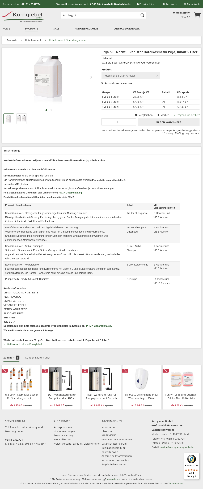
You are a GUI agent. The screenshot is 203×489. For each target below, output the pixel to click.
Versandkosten (62, 439)
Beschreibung (11, 150)
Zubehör (11, 357)
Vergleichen (144, 115)
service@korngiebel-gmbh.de (176, 447)
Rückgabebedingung (113, 447)
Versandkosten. (175, 483)
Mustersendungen (64, 431)
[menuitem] (170, 4)
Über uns (107, 431)
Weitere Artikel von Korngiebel (22, 344)
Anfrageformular (63, 427)
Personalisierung (63, 435)
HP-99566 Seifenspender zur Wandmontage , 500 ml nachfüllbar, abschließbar (141, 396)
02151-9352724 (14, 439)
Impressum (108, 427)
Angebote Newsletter (114, 464)
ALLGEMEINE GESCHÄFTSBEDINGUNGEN (117, 437)
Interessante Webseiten (115, 460)
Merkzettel (171, 4)
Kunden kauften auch (37, 357)
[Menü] (197, 455)
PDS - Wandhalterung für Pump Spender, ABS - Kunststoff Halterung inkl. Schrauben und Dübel (61, 396)
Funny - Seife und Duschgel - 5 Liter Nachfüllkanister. (182, 396)
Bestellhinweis (110, 452)
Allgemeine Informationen (117, 456)
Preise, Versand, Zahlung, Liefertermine (76, 443)
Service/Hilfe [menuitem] (146, 4)
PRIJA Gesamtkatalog (70, 192)
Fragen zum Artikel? (187, 115)
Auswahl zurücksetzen (117, 83)
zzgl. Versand (193, 133)
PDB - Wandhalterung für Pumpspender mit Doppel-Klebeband (101, 396)
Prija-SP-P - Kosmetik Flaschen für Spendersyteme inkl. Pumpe (21, 396)
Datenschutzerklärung (114, 443)
